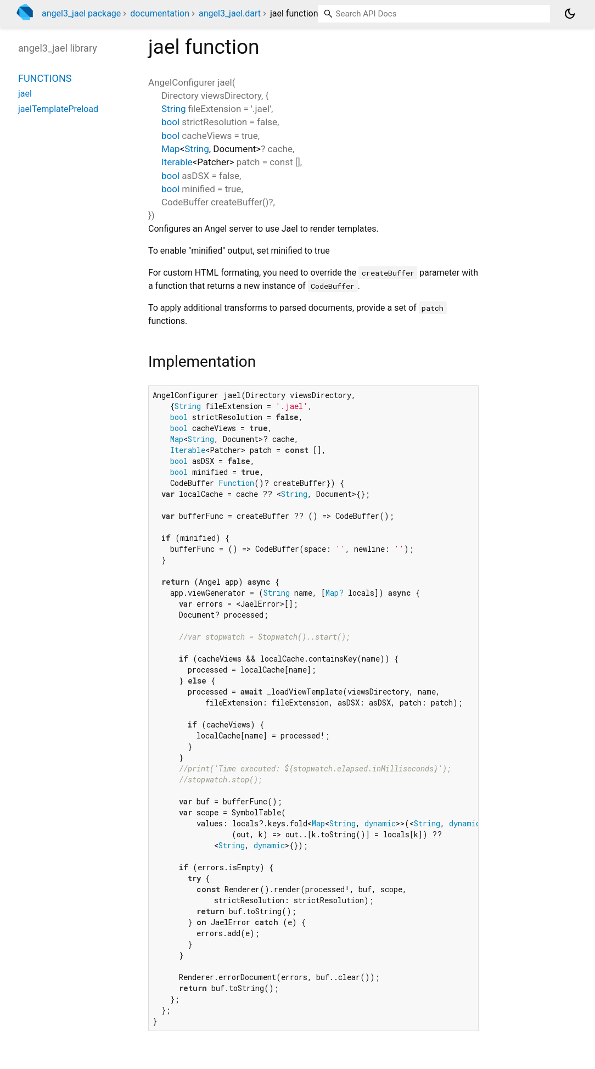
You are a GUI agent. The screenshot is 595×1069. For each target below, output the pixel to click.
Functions (44, 78)
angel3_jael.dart (230, 13)
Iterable (177, 161)
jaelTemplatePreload (58, 109)
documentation (159, 13)
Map (170, 148)
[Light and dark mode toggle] (570, 14)
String (173, 108)
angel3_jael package (81, 13)
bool (170, 121)
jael (25, 93)
